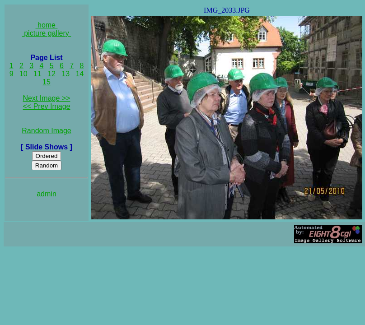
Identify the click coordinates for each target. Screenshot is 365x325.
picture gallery (46, 33)
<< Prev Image (46, 106)
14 (80, 74)
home (47, 25)
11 (37, 74)
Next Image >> (46, 98)
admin (46, 194)
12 (51, 74)
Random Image (46, 131)
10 (23, 74)
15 (46, 82)
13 (65, 74)
